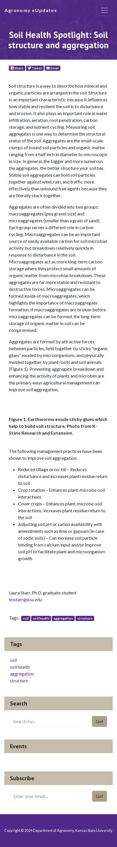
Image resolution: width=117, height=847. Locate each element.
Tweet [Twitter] (35, 68)
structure (84, 618)
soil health (41, 618)
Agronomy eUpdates (31, 10)
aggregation (63, 618)
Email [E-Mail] (52, 68)
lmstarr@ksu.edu (25, 599)
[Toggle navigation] (104, 10)
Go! (99, 721)
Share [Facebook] (17, 68)
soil (26, 618)
